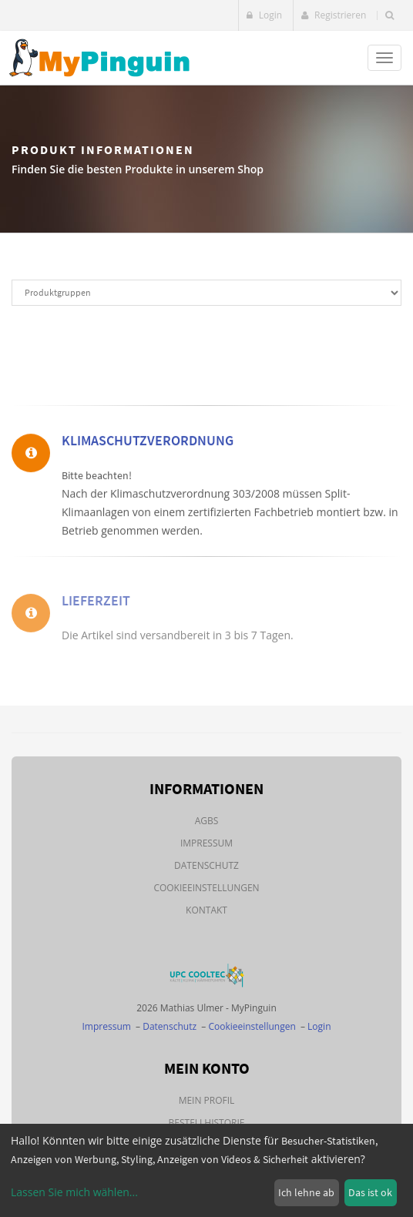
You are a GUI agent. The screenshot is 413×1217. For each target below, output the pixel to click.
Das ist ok (370, 1192)
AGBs (207, 820)
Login (265, 15)
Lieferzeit (96, 613)
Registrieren (333, 15)
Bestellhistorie (207, 1122)
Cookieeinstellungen (206, 887)
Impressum (206, 843)
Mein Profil (207, 1100)
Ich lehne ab (306, 1192)
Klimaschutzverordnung (147, 444)
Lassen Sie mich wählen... (74, 1192)
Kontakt (206, 910)
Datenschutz (206, 865)
